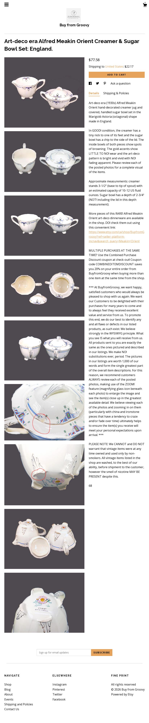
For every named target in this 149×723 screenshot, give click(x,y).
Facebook (58, 699)
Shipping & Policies (116, 93)
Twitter (57, 694)
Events (8, 699)
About (8, 694)
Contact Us (11, 709)
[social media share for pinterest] (105, 83)
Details (94, 93)
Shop (7, 684)
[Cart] (145, 5)
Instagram (59, 684)
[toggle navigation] (6, 4)
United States (114, 66)
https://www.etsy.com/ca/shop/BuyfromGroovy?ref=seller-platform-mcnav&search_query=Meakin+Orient (116, 236)
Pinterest (58, 689)
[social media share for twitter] (98, 83)
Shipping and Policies (18, 704)
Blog (7, 689)
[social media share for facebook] (90, 83)
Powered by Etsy (122, 694)
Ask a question (120, 83)
